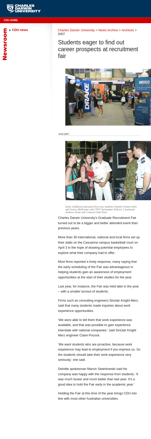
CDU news (20, 30)
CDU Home (11, 20)
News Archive (108, 30)
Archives (128, 30)
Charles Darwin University (76, 30)
